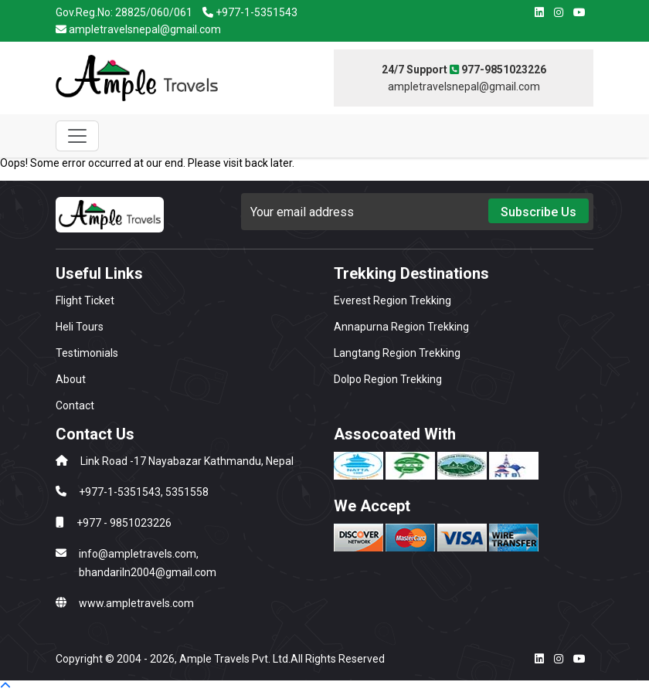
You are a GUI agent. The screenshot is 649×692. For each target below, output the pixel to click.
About (71, 379)
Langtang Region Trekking (397, 353)
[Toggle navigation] (77, 135)
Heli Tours (80, 327)
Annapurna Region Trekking (401, 327)
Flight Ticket (85, 300)
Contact (75, 405)
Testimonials (87, 353)
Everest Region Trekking (392, 300)
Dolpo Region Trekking (388, 379)
